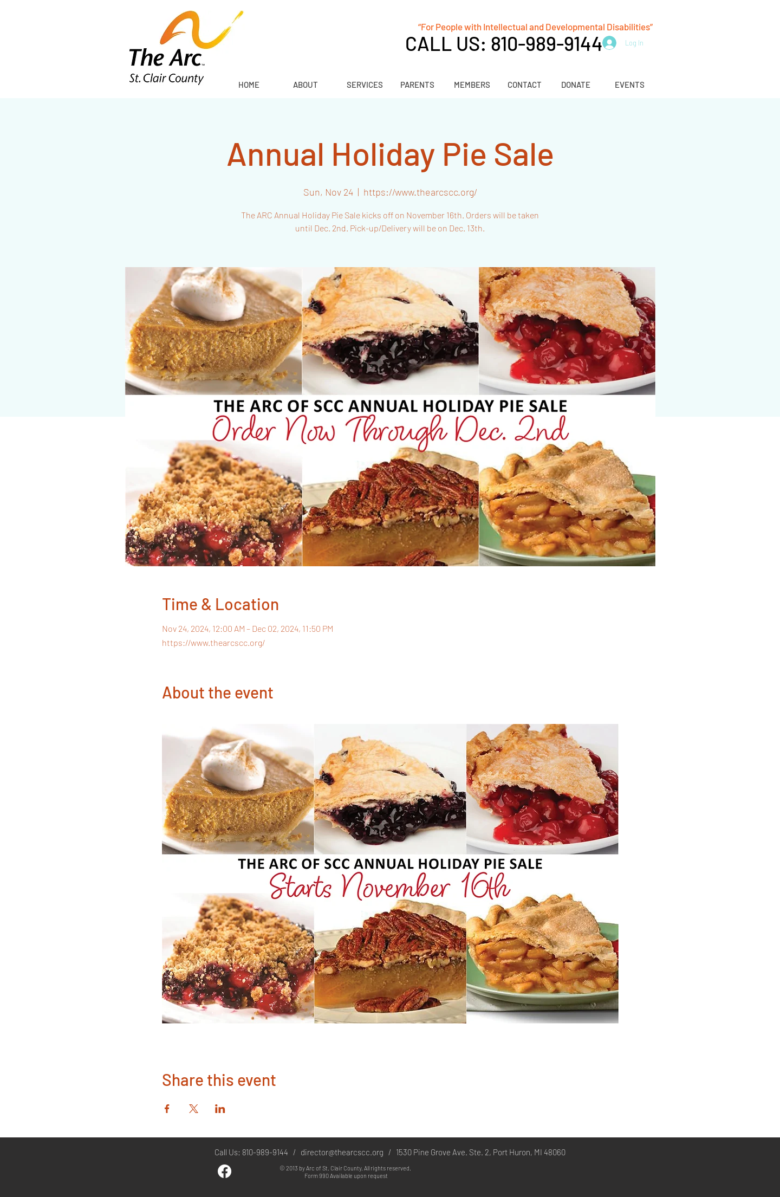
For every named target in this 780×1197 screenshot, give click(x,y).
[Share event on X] (193, 1108)
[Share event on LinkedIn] (220, 1108)
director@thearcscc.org (342, 1152)
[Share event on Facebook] (167, 1108)
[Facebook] (224, 1171)
